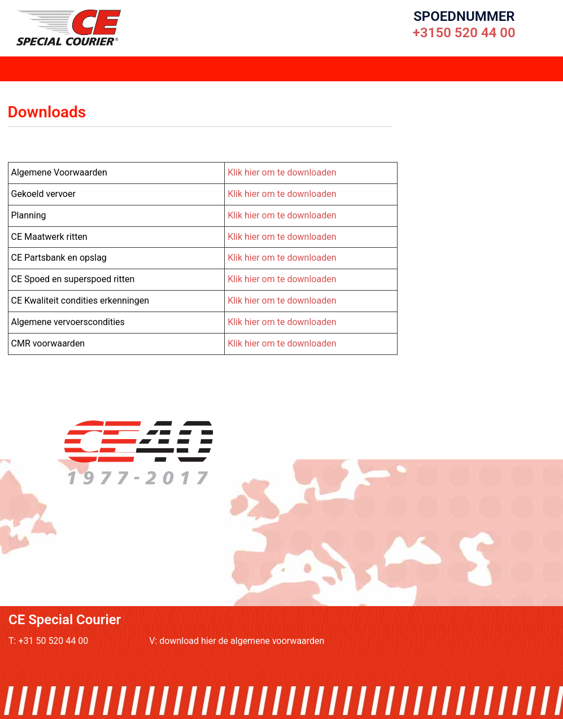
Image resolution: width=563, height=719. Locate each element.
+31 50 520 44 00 (53, 640)
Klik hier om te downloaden (282, 172)
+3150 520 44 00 (464, 33)
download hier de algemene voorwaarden (241, 640)
